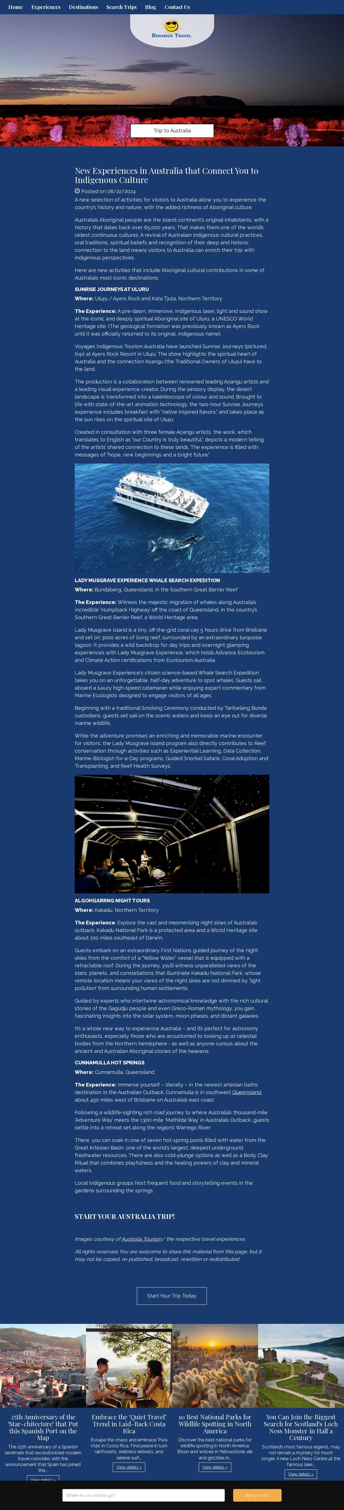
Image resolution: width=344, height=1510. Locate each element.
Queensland (246, 1092)
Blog (150, 7)
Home (15, 7)
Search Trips (121, 7)
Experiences (45, 7)
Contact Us (177, 7)
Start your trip (257, 1495)
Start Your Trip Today (171, 1296)
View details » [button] (43, 1480)
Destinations (83, 7)
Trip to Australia (172, 131)
